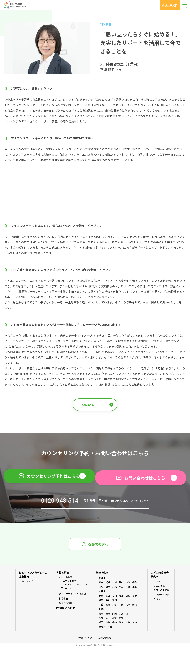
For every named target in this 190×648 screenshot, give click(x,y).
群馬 (114, 588)
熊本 (121, 623)
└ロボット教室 (68, 582)
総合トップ (27, 582)
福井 (121, 597)
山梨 (128, 597)
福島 (134, 583)
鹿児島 (102, 628)
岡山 (114, 614)
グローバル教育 (161, 591)
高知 (121, 619)
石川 (114, 597)
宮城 (114, 583)
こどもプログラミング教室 (72, 595)
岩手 (108, 583)
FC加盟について (65, 609)
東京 (134, 588)
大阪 (121, 606)
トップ (156, 582)
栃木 (108, 588)
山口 (128, 614)
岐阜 (101, 601)
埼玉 (121, 588)
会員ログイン (85, 638)
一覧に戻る (96, 404)
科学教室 (63, 599)
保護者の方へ (95, 545)
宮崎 (134, 623)
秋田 (121, 583)
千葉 (128, 588)
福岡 (101, 623)
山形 (128, 583)
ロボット (157, 600)
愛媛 (114, 619)
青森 (101, 583)
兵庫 (128, 606)
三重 (101, 606)
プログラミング (161, 595)
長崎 (114, 623)
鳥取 (101, 614)
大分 (128, 623)
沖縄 (110, 628)
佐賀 (108, 623)
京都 (114, 606)
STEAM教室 (159, 587)
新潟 (101, 597)
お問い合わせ (105, 638)
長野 (134, 597)
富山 (108, 597)
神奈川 (102, 592)
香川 (108, 619)
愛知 (114, 601)
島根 (108, 614)
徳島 (101, 619)
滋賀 (108, 606)
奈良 (134, 606)
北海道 (102, 579)
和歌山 (102, 610)
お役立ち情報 (65, 604)
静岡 (108, 601)
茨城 (101, 588)
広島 (121, 614)
